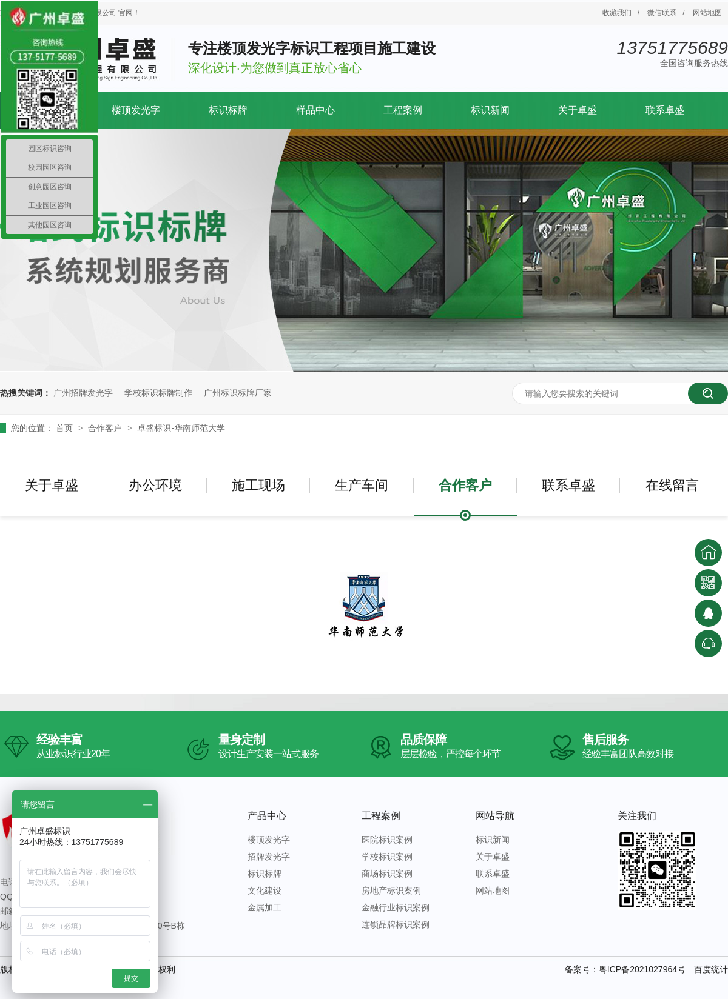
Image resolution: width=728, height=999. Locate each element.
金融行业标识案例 (396, 907)
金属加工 (264, 907)
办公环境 (155, 485)
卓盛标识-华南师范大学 (181, 428)
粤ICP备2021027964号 (642, 969)
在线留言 (672, 485)
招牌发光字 (269, 856)
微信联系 (661, 12)
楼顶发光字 (136, 110)
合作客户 (106, 428)
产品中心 (267, 815)
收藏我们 (617, 12)
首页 (65, 428)
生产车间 (361, 485)
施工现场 (258, 485)
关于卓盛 (577, 110)
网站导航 (495, 815)
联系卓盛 (664, 110)
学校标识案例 (387, 856)
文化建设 (264, 890)
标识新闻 (490, 110)
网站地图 (707, 12)
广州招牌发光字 (83, 393)
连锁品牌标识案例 (396, 924)
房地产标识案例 (391, 890)
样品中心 (315, 110)
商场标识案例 (387, 873)
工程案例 (402, 110)
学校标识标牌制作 (158, 393)
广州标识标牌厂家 (238, 393)
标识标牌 (228, 110)
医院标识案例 (387, 839)
